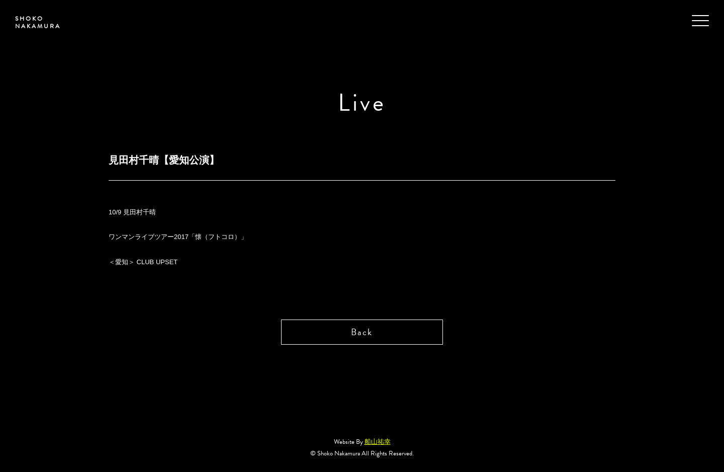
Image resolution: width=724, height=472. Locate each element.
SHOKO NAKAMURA (38, 22)
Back (362, 332)
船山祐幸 (378, 442)
